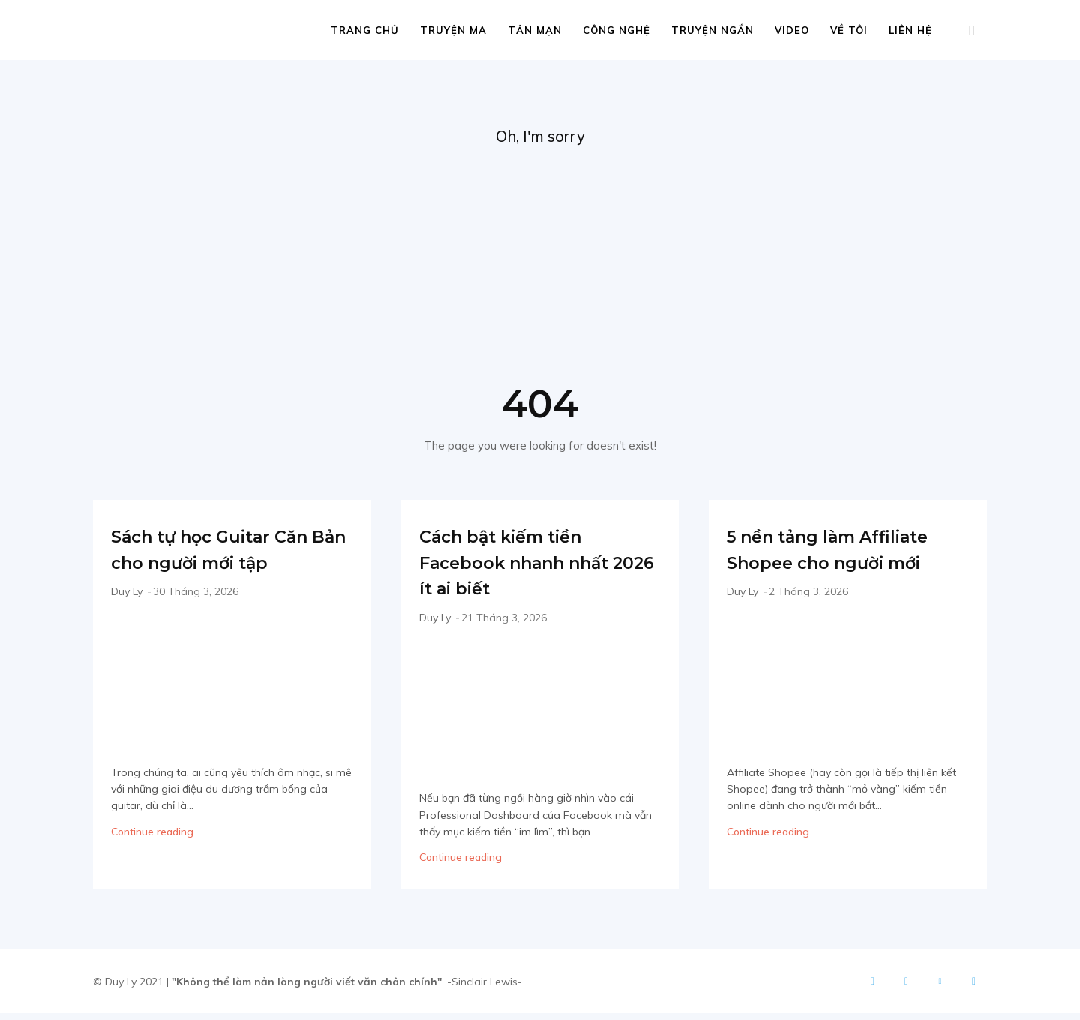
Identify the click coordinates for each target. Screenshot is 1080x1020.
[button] (972, 31)
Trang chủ (365, 30)
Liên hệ (910, 30)
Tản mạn (535, 30)
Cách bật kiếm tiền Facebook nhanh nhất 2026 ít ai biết (528, 567)
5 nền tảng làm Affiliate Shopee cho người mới (842, 567)
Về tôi (849, 30)
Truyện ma (453, 30)
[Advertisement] (540, 263)
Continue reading (152, 864)
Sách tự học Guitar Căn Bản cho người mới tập (219, 567)
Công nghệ (616, 30)
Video (792, 30)
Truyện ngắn (712, 30)
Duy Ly (126, 623)
